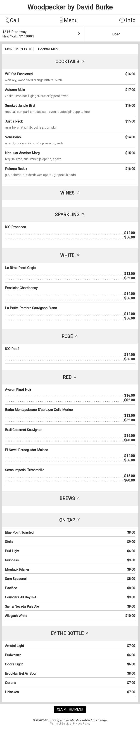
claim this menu (70, 709)
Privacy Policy (81, 723)
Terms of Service (60, 723)
